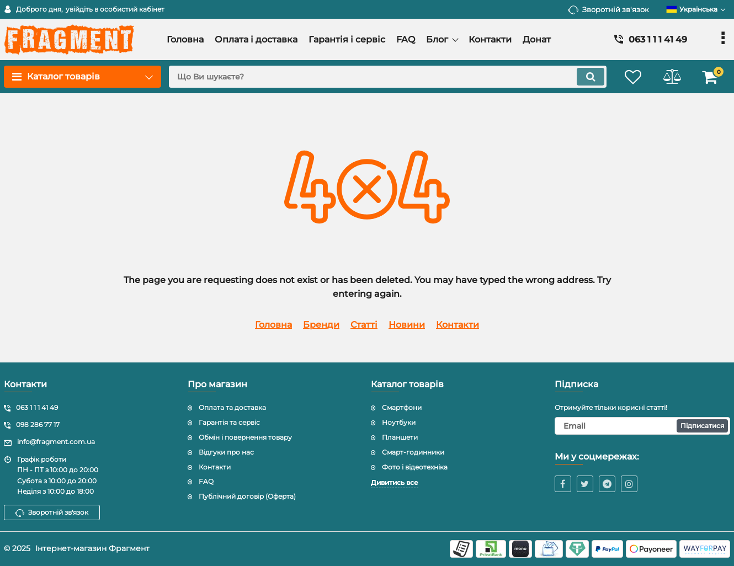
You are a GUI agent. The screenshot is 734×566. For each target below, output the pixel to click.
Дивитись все (394, 482)
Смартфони (402, 407)
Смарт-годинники (413, 452)
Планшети (400, 437)
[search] (388, 77)
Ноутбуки (399, 422)
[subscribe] (643, 426)
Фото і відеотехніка (415, 467)
